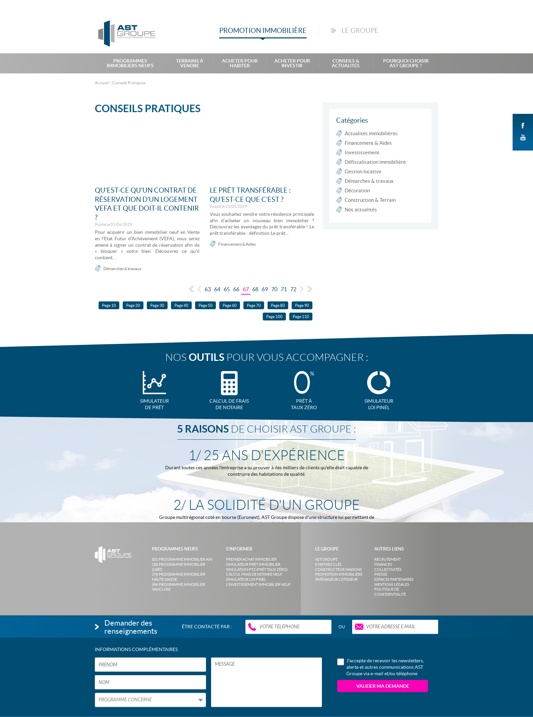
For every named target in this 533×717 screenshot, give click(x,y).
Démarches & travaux (122, 268)
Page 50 (205, 305)
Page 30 (157, 305)
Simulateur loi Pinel (246, 579)
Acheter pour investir (292, 63)
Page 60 (230, 305)
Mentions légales (391, 584)
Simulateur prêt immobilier (253, 564)
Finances (383, 564)
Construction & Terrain (370, 200)
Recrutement (387, 559)
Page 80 (278, 305)
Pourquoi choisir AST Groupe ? (406, 63)
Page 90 (302, 305)
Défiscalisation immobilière (375, 162)
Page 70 (254, 305)
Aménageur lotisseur (336, 579)
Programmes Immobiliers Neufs (130, 63)
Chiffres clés (328, 564)
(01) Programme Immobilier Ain (182, 559)
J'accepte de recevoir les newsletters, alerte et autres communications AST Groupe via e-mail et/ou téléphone (380, 667)
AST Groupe (326, 559)
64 (217, 289)
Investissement (362, 152)
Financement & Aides (237, 244)
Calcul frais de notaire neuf (254, 574)
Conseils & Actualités (346, 63)
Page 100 (274, 316)
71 (284, 289)
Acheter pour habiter (240, 63)
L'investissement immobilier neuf (258, 584)
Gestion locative (363, 171)
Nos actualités (361, 209)
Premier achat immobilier (251, 559)
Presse (380, 574)
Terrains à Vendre (189, 63)
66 (236, 289)
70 (274, 289)
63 (208, 289)
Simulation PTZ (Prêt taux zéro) (257, 569)
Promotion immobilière (338, 574)
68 (255, 289)
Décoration (357, 190)
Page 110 (301, 316)
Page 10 (109, 305)
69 (265, 289)
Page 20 (133, 305)
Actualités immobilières (371, 133)
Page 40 (181, 305)
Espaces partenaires (394, 579)
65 (227, 289)
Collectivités (387, 569)
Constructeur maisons (338, 569)
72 (293, 289)
